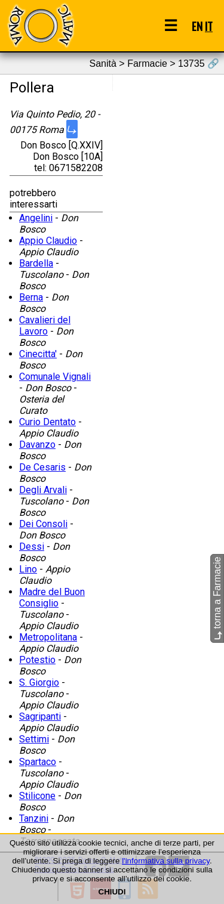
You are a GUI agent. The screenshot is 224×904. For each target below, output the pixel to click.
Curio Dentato (47, 422)
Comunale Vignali (55, 376)
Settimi (34, 739)
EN (197, 26)
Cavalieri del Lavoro (44, 325)
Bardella (36, 263)
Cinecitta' (38, 354)
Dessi (31, 546)
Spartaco (37, 761)
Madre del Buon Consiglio (52, 597)
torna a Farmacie (217, 598)
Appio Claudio (48, 240)
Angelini (36, 218)
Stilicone (37, 795)
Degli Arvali (43, 490)
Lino (28, 569)
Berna (31, 297)
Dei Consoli (43, 524)
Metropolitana (48, 637)
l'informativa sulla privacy (166, 860)
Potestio (37, 659)
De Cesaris (42, 467)
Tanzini (33, 818)
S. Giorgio (39, 682)
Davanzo (37, 444)
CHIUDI (112, 891)
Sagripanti (40, 716)
